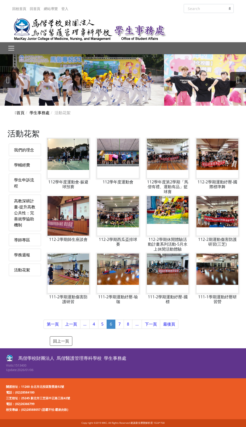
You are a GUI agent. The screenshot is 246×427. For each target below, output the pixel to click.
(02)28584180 (25, 392)
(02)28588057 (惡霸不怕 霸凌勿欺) (44, 410)
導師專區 (22, 240)
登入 (64, 8)
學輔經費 (22, 165)
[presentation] (8, 80)
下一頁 (151, 324)
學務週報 (22, 255)
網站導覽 (51, 8)
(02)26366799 (25, 404)
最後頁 (169, 324)
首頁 (20, 112)
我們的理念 (24, 150)
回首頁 (35, 8)
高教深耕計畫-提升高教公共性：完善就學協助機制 (24, 213)
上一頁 (71, 324)
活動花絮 (22, 270)
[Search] (209, 8)
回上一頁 (61, 341)
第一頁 (53, 324)
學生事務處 (40, 112)
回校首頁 (19, 8)
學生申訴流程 (24, 183)
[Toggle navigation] (11, 48)
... (85, 324)
